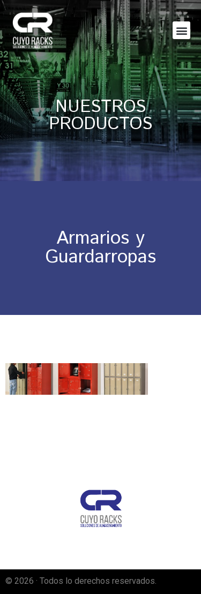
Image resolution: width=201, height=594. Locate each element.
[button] (181, 30)
